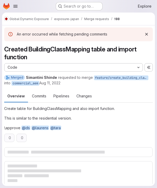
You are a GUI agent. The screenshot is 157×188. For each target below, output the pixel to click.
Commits (39, 96)
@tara (56, 128)
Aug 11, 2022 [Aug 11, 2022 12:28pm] (49, 83)
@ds (26, 128)
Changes (84, 96)
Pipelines (61, 96)
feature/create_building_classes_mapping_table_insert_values (121, 78)
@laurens (40, 128)
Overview (16, 96)
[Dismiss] (146, 34)
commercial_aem (25, 83)
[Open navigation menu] (15, 6)
